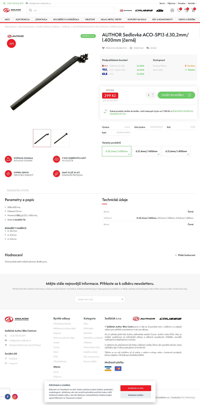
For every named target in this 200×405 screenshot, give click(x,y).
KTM (55, 356)
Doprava (57, 333)
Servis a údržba (90, 361)
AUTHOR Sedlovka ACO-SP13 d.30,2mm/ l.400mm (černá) (98, 26)
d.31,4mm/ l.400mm (148, 153)
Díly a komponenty (26, 26)
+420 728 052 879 (15, 3)
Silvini (55, 352)
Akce (86, 323)
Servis (162, 3)
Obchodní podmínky (62, 323)
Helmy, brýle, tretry (92, 347)
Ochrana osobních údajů (63, 337)
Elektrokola (88, 328)
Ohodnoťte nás (59, 361)
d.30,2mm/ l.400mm (118, 153)
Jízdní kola (88, 333)
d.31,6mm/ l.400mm (177, 153)
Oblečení (88, 342)
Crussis (56, 347)
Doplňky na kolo (90, 352)
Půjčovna (171, 3)
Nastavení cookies (135, 395)
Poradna (181, 3)
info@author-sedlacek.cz (40, 3)
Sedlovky (66, 26)
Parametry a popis (18, 190)
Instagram (11, 363)
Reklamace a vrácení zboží (64, 328)
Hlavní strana (10, 26)
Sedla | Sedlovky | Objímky (48, 26)
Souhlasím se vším (135, 388)
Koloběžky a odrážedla (93, 337)
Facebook (11, 358)
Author (56, 342)
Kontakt (191, 3)
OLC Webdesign (188, 397)
